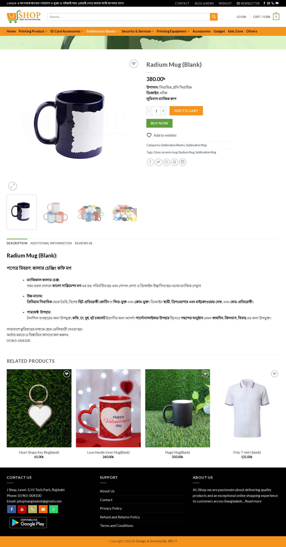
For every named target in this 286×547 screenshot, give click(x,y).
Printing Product (33, 31)
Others (251, 31)
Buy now (159, 123)
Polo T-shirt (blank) (247, 452)
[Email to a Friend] (166, 162)
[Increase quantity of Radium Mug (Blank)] (163, 110)
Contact (182, 3)
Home (11, 31)
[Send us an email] (268, 3)
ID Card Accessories (66, 31)
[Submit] (214, 17)
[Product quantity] (156, 110)
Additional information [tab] (51, 243)
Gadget (219, 31)
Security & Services (138, 31)
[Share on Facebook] (150, 162)
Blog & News (204, 3)
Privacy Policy (111, 508)
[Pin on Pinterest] (174, 162)
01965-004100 (18, 340)
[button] (248, 3)
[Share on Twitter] (158, 162)
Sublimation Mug (196, 145)
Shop (21, 42)
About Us (107, 491)
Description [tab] (17, 243)
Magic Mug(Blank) (177, 452)
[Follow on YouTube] (277, 3)
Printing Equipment (173, 31)
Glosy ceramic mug (165, 152)
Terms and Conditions (116, 525)
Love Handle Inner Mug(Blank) (108, 452)
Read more (253, 501)
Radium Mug (186, 152)
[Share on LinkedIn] (182, 162)
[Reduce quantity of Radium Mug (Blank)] (149, 110)
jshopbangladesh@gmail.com (39, 501)
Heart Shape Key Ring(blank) (39, 452)
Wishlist (225, 3)
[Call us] (272, 3)
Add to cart (186, 111)
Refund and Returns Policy (120, 517)
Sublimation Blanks (102, 31)
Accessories (201, 31)
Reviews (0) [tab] (83, 243)
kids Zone (235, 31)
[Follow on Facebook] (264, 3)
